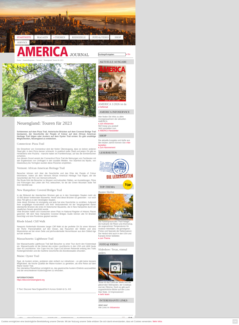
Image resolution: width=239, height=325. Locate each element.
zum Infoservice (107, 124)
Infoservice (115, 307)
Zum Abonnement (107, 147)
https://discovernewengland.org (30, 280)
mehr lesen (104, 294)
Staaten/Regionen (29, 60)
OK (235, 321)
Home (19, 60)
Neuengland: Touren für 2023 (53, 60)
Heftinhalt (104, 107)
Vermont (39, 60)
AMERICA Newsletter (109, 131)
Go (128, 54)
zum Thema (105, 238)
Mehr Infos (157, 321)
